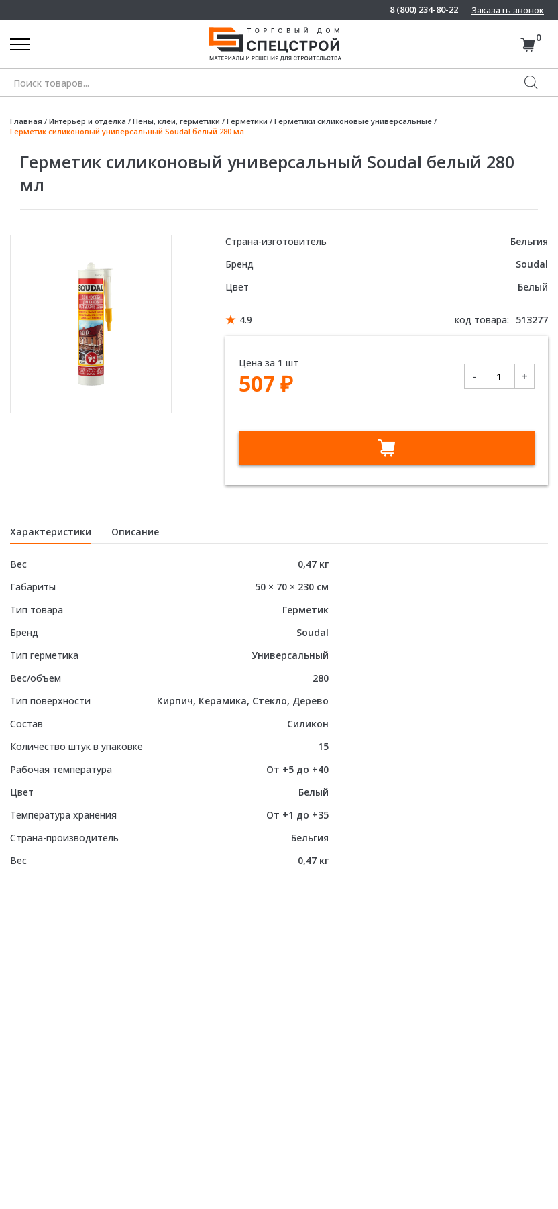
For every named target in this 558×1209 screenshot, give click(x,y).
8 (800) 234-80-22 (424, 9)
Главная (26, 121)
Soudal (532, 264)
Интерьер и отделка (87, 121)
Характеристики (50, 531)
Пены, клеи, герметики (176, 121)
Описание (135, 531)
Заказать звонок (507, 10)
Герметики (247, 121)
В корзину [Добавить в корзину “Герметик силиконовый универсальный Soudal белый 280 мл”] (387, 448)
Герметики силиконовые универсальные (353, 121)
